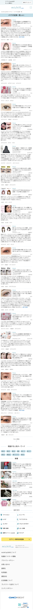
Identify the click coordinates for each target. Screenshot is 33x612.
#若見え (11, 369)
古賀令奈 (30, 172)
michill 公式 (29, 152)
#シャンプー (9, 163)
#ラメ (13, 142)
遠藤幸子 (30, 212)
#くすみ (6, 222)
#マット (9, 142)
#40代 (2, 184)
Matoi (31, 399)
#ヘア (8, 244)
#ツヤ (11, 39)
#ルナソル (3, 39)
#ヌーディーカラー (5, 328)
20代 (13, 451)
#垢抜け (10, 119)
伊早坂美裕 (29, 129)
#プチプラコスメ (12, 286)
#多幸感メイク (4, 60)
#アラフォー (10, 413)
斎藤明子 (30, 194)
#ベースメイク (12, 264)
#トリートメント (16, 163)
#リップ (2, 100)
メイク (29, 451)
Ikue (31, 26)
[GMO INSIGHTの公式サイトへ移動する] (16, 596)
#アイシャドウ (4, 83)
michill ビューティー (28, 49)
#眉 (6, 434)
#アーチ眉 (11, 309)
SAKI (31, 296)
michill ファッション (28, 468)
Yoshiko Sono (29, 379)
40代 (3, 451)
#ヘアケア (3, 163)
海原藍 (30, 487)
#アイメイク (18, 83)
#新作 (8, 39)
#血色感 (10, 60)
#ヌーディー (17, 413)
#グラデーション (11, 83)
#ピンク (7, 100)
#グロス (11, 100)
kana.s (30, 110)
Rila (31, 93)
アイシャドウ (16, 454)
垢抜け (9, 454)
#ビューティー (4, 413)
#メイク (6, 309)
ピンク (23, 451)
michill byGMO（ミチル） (6, 11)
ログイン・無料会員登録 (16, 539)
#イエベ (2, 349)
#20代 (6, 286)
